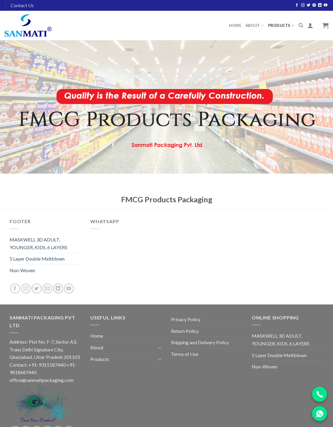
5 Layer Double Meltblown (37, 258)
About (254, 25)
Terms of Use (184, 354)
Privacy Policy (185, 319)
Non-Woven (22, 270)
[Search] (301, 25)
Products (281, 25)
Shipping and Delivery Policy (200, 342)
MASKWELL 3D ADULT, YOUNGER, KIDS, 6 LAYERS (38, 243)
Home (235, 25)
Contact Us (22, 5)
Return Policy (184, 331)
